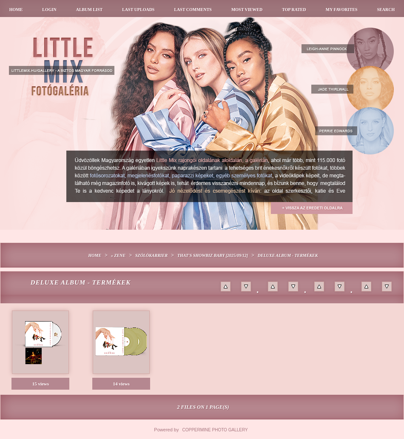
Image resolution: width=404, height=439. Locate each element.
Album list (89, 9)
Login (49, 9)
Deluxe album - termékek (288, 255)
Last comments (192, 9)
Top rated (294, 9)
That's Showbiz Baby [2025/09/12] (212, 255)
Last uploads (138, 9)
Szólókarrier (151, 255)
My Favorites (342, 9)
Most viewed (246, 9)
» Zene (118, 255)
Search (386, 9)
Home (16, 9)
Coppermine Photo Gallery (215, 430)
